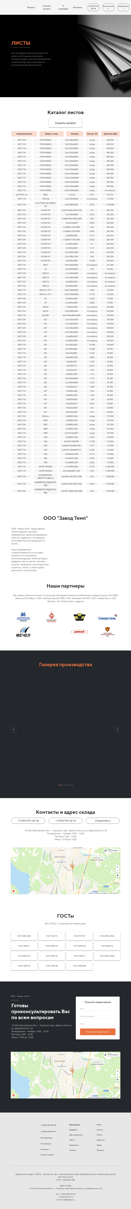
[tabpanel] (65, 312)
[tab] (65, 129)
